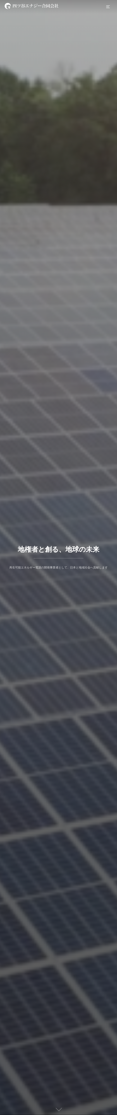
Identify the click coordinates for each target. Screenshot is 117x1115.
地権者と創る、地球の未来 (58, 549)
